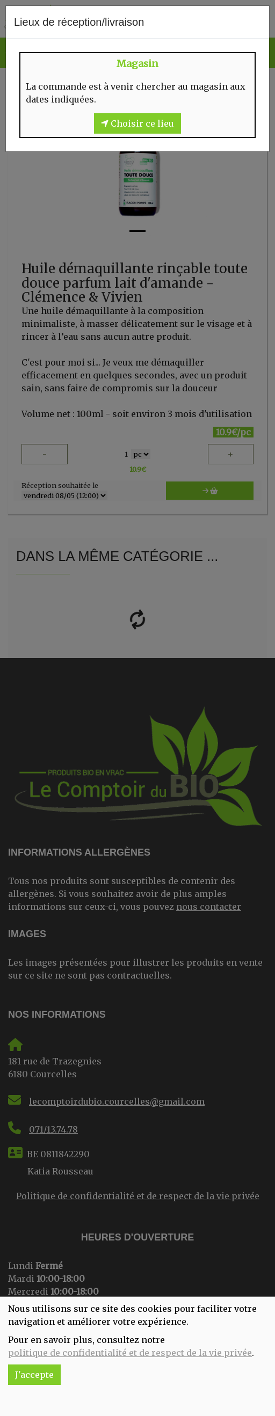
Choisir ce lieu (137, 123)
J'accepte (34, 1374)
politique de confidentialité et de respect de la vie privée (130, 1352)
